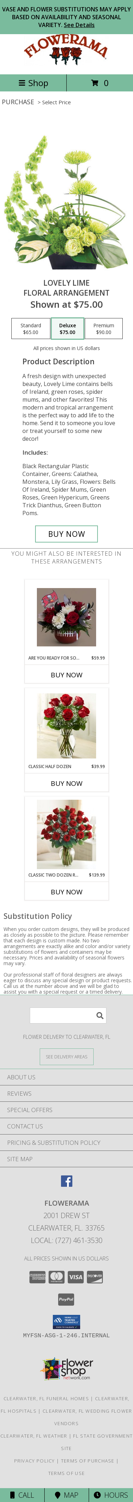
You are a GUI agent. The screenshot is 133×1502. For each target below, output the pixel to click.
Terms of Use (66, 1473)
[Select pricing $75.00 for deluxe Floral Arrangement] (67, 328)
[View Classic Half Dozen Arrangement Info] (66, 725)
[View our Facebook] (66, 1184)
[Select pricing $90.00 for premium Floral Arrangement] (103, 328)
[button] (66, 1322)
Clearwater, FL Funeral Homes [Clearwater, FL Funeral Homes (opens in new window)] (46, 1398)
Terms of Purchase (88, 1461)
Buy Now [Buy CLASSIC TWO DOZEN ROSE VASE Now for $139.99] (67, 892)
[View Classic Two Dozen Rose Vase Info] (66, 834)
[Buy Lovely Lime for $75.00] (66, 534)
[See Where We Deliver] (67, 1056)
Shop (33, 83)
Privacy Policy (34, 1461)
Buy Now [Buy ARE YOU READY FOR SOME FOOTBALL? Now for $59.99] (67, 674)
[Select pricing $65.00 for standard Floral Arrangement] (31, 328)
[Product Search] (68, 1015)
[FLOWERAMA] (66, 63)
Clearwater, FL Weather (33, 1436)
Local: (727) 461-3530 (66, 1240)
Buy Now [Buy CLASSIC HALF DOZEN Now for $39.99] (67, 783)
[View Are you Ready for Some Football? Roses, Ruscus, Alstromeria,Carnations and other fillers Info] (66, 617)
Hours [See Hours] (111, 1495)
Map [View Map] (66, 1495)
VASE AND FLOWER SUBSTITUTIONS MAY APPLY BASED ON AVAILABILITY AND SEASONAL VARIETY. (66, 17)
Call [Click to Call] (22, 1495)
